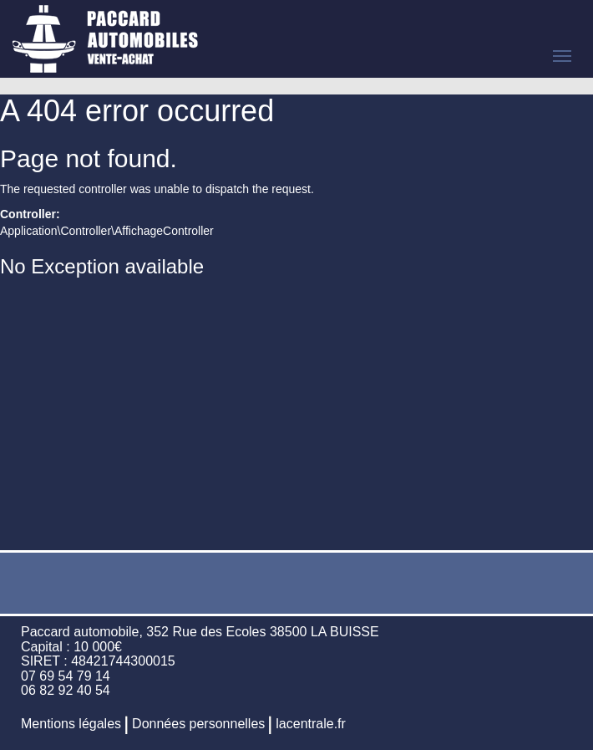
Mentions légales (71, 724)
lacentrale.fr (311, 724)
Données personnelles (198, 724)
